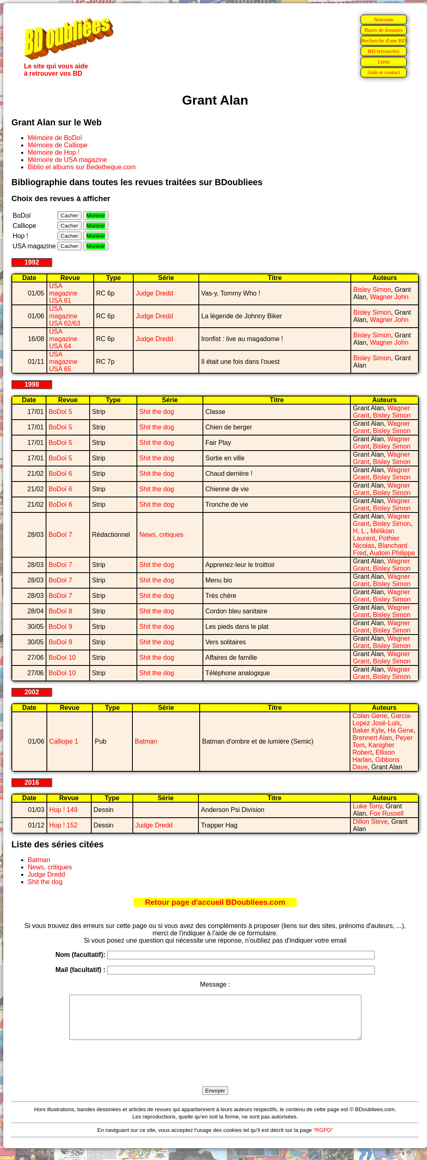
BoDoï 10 (62, 657)
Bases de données (383, 30)
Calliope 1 (63, 741)
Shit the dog (156, 411)
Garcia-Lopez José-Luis (382, 719)
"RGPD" (323, 1139)
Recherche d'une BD (383, 40)
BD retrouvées (383, 51)
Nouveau (383, 19)
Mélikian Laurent (373, 534)
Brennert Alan (372, 737)
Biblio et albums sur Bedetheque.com (82, 167)
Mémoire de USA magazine (67, 159)
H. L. (360, 530)
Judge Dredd (154, 293)
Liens (384, 62)
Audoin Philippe (392, 552)
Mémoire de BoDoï (55, 137)
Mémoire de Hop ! (53, 152)
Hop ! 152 (63, 825)
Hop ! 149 (63, 809)
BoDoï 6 (60, 473)
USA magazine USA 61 (63, 293)
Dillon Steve (370, 821)
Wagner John (389, 296)
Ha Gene (400, 730)
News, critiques (161, 534)
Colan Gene (369, 715)
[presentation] (215, 1072)
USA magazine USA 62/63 (65, 316)
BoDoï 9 (60, 626)
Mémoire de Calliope (58, 145)
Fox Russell (387, 813)
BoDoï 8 (60, 611)
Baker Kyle (368, 730)
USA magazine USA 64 (63, 339)
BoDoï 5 (60, 411)
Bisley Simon (372, 289)
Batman (146, 741)
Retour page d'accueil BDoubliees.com (215, 902)
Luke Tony (367, 806)
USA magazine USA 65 (63, 361)
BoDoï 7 (60, 534)
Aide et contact (383, 72)
